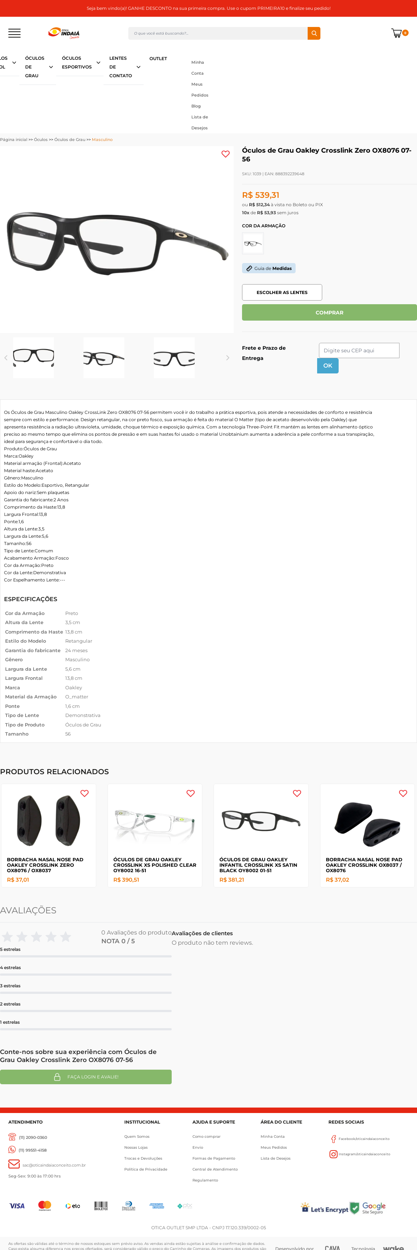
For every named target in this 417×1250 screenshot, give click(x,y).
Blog (196, 106)
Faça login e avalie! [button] (85, 1077)
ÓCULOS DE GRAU (34, 66)
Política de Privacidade (145, 1169)
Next (228, 358)
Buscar (314, 33)
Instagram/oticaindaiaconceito (359, 1154)
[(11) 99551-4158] (27, 1150)
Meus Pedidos (199, 90)
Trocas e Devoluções (143, 1158)
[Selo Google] (378, 1208)
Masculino (102, 139)
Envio (197, 1147)
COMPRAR (329, 312)
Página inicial (13, 139)
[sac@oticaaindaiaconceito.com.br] (47, 1165)
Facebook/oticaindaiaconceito (359, 1139)
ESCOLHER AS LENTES (282, 292)
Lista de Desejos (199, 122)
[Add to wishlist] (225, 154)
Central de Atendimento (215, 1169)
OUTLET (158, 58)
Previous (6, 358)
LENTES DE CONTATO (120, 66)
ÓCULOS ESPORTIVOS (77, 62)
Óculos (41, 139)
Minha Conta (197, 68)
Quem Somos (136, 1136)
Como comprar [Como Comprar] (206, 1136)
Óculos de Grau (69, 139)
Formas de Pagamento (213, 1158)
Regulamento (205, 1180)
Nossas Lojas (136, 1147)
